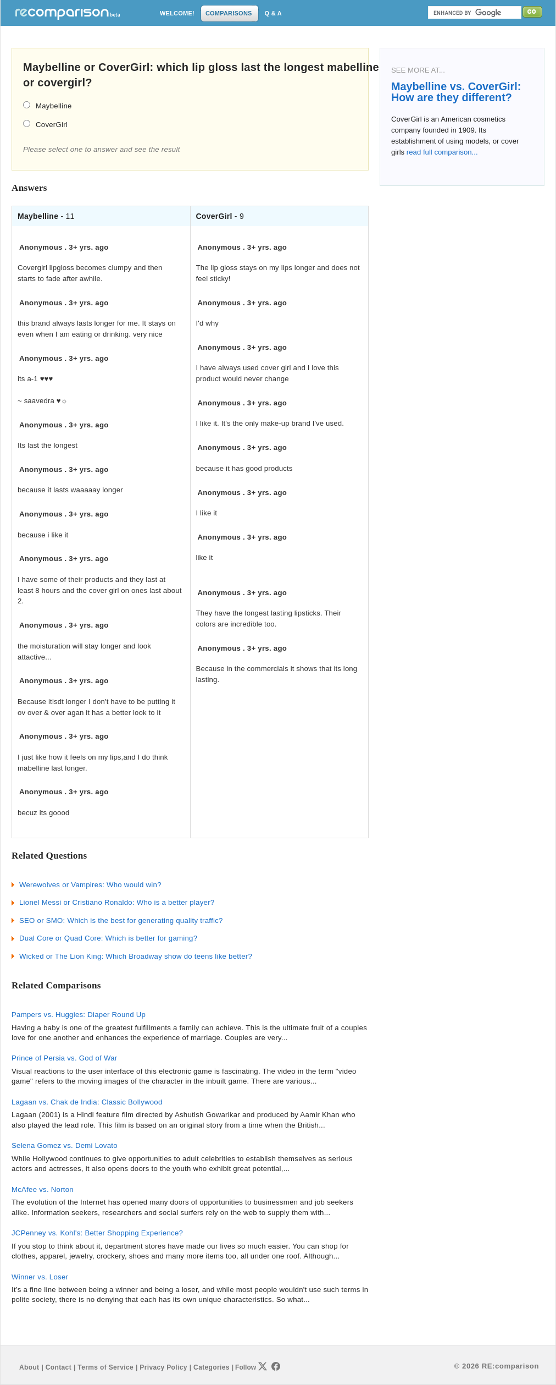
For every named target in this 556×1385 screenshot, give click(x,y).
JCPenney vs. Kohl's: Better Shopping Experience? (97, 1233)
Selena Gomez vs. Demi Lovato (65, 1145)
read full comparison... (440, 152)
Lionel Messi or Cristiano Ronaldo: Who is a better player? (116, 902)
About (29, 1367)
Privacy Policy (163, 1367)
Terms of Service (105, 1367)
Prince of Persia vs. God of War (64, 1058)
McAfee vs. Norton (43, 1189)
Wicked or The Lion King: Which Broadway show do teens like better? (135, 956)
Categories (211, 1367)
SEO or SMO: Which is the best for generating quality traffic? (121, 920)
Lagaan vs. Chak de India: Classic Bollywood (87, 1102)
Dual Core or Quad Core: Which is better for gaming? (108, 938)
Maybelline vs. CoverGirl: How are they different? (456, 91)
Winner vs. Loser (40, 1277)
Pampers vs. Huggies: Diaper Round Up (79, 1014)
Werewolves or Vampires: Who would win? (90, 885)
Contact (58, 1367)
